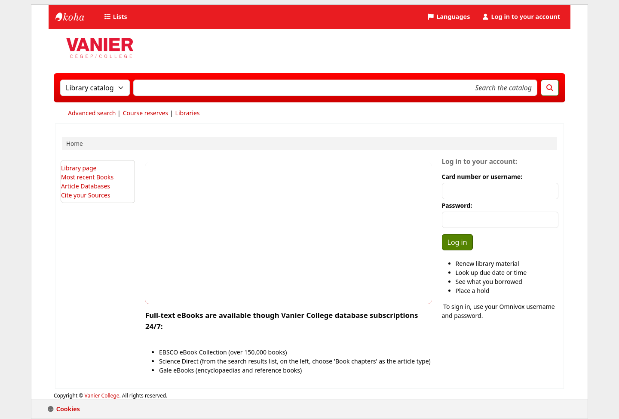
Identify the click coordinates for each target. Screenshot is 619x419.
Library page (78, 168)
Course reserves (146, 113)
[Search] (550, 88)
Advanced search (92, 113)
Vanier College (102, 395)
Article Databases (85, 186)
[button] (117, 17)
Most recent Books (87, 177)
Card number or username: (482, 177)
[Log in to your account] (521, 17)
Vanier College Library (76, 16)
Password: (457, 205)
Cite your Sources (85, 195)
